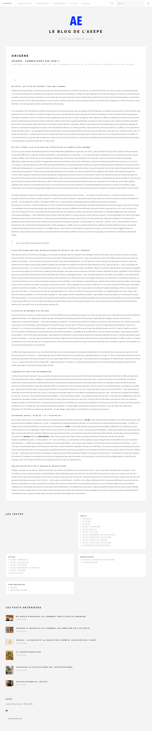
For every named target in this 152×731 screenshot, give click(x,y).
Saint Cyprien (18, 565)
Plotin (86, 524)
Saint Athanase (92, 527)
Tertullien (16, 573)
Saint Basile (90, 529)
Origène (87, 519)
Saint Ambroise (19, 559)
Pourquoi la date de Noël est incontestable (44, 667)
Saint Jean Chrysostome (97, 543)
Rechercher (112, 3)
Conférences (42, 3)
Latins (11, 557)
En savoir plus (15, 718)
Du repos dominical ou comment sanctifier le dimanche (51, 616)
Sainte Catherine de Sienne (99, 559)
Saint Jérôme (18, 570)
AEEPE (13, 587)
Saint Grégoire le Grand (25, 568)
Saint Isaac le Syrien (95, 540)
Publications (25, 3)
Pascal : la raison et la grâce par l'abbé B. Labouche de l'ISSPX (56, 640)
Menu (148, 3)
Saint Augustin (19, 562)
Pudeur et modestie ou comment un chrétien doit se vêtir (53, 628)
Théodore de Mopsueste (97, 545)
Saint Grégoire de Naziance (99, 535)
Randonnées (60, 3)
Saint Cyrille (90, 532)
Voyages (86, 3)
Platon (87, 521)
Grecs (83, 516)
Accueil (7, 3)
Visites (74, 3)
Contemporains (16, 584)
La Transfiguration (28, 652)
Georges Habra (19, 590)
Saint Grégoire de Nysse (97, 537)
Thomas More (90, 562)
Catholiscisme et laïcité (32, 682)
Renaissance (87, 557)
